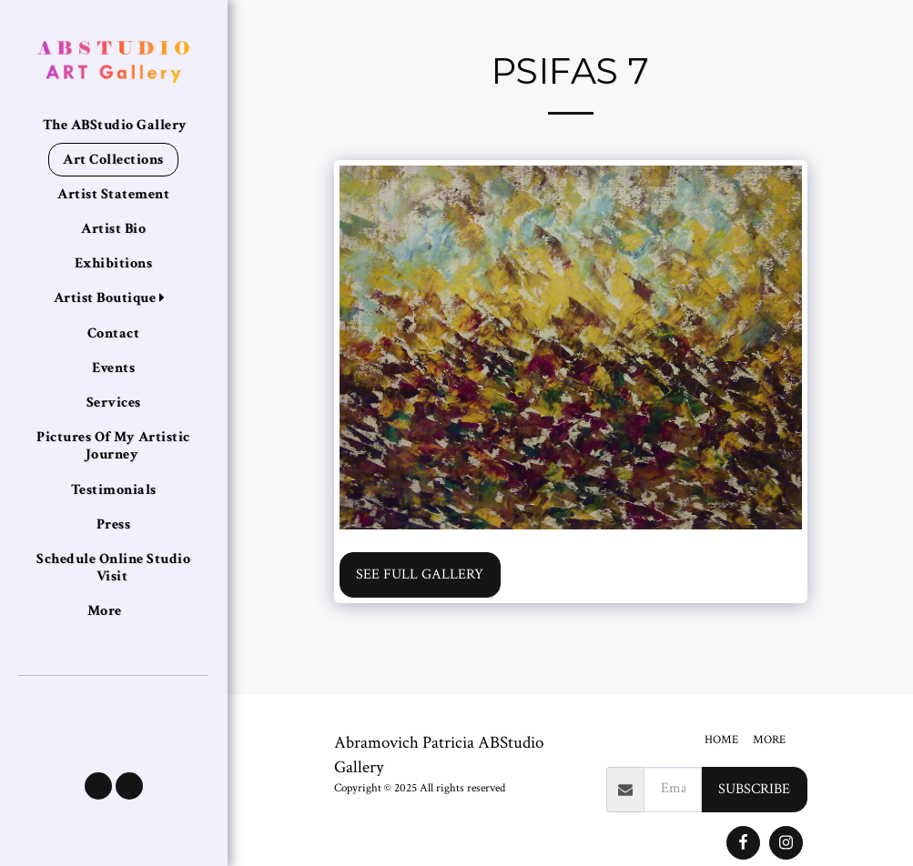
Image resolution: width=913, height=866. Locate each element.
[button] (98, 786)
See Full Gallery (419, 574)
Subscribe (754, 789)
